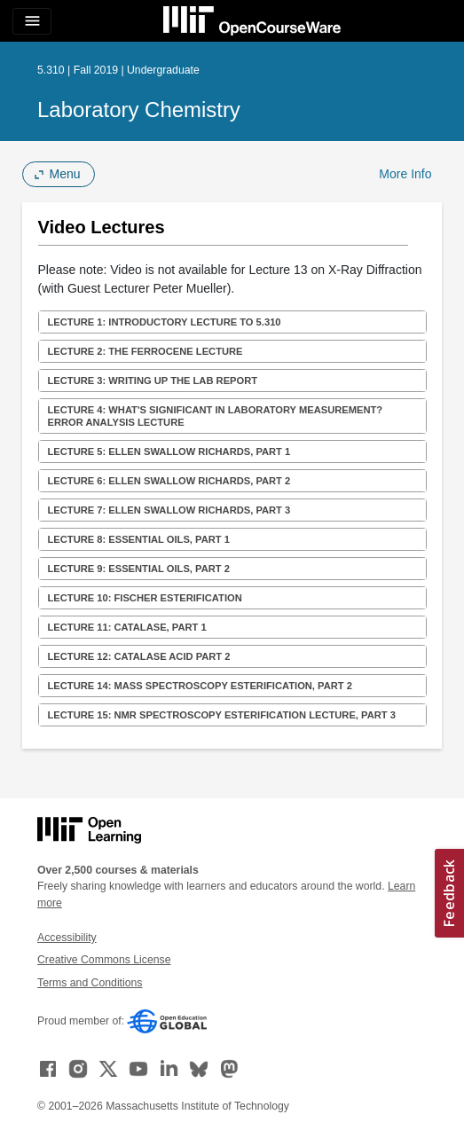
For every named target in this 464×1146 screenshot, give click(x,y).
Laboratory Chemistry (138, 110)
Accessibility (67, 937)
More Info (405, 174)
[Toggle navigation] (31, 21)
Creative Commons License (103, 960)
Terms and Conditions (89, 983)
